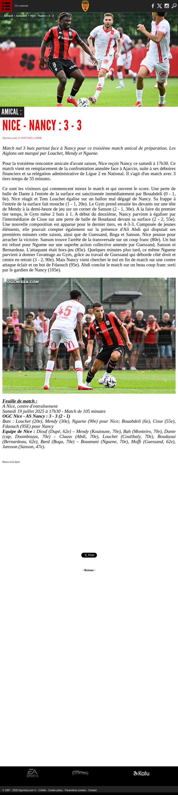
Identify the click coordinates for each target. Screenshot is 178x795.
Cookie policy (55, 790)
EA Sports (33, 773)
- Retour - (89, 570)
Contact (92, 790)
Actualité (21, 15)
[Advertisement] (89, 509)
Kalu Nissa (141, 773)
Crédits (42, 790)
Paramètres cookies (75, 790)
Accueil (8, 15)
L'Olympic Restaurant (80, 773)
